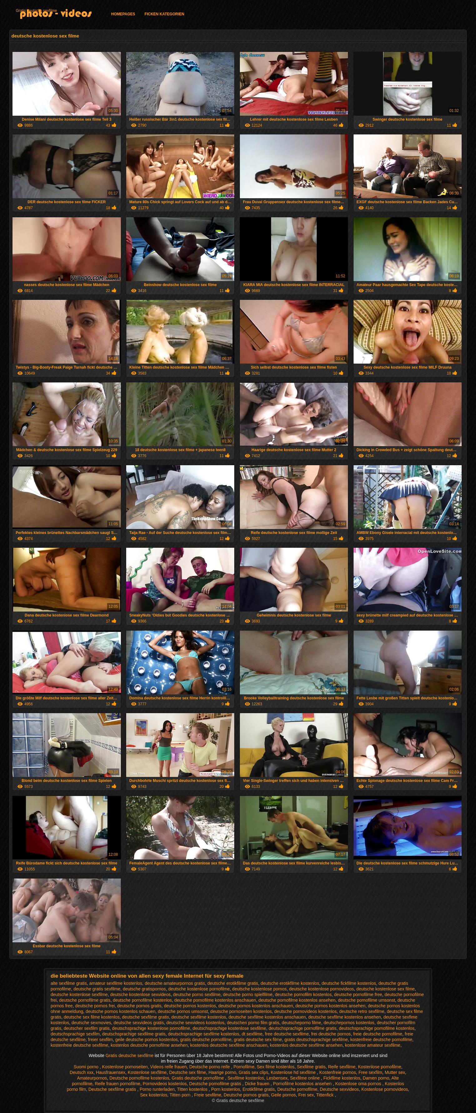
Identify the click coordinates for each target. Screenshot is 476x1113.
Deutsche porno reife (210, 1066)
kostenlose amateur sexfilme (372, 1045)
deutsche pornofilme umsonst (366, 1000)
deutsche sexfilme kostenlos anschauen (267, 1017)
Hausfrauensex (110, 1072)
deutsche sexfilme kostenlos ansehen (344, 1017)
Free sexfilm (370, 1072)
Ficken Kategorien (164, 14)
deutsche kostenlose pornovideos (321, 988)
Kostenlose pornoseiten (125, 1066)
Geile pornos (283, 1094)
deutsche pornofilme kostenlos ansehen (296, 1000)
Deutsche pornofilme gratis (215, 1083)
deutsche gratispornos (144, 988)
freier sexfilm (100, 1039)
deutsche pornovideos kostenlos (305, 1011)
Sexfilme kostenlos (246, 1077)
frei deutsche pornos (331, 1033)
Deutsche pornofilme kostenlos (139, 1077)
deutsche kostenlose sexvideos (140, 994)
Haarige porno (222, 1072)
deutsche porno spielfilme (248, 994)
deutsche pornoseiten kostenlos (241, 1011)
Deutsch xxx (81, 1072)
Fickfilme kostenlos (341, 1077)
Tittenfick (325, 1094)
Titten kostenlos (193, 1089)
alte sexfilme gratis (69, 983)
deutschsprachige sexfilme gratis (134, 1033)
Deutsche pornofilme (297, 1089)
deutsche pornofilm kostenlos (303, 994)
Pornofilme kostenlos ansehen (303, 1083)
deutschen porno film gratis (253, 1022)
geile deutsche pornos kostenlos (146, 1039)
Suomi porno (87, 1066)
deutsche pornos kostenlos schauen (120, 1011)
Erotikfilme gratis (258, 1089)
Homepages (123, 14)
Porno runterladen (157, 1089)
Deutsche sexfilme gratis (112, 1089)
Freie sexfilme (207, 1094)
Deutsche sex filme (187, 1072)
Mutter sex (395, 1072)
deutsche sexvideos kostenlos (195, 1022)
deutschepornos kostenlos (349, 1022)
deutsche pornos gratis (139, 1005)
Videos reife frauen (168, 1066)
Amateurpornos (92, 1077)
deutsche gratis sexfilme (96, 988)
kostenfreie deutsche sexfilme (79, 1045)
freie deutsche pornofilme (377, 1033)
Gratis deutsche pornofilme (198, 1077)
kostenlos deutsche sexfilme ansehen (306, 1045)
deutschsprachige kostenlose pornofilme (151, 1028)
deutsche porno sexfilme (197, 994)
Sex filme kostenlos (276, 1066)
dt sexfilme (252, 1033)
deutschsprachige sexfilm (75, 1033)
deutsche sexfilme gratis (145, 1017)
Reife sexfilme (341, 1066)
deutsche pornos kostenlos (190, 1005)
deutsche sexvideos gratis (139, 1022)
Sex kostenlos (153, 1094)
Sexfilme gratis (311, 1066)
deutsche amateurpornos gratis (175, 983)
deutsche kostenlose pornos (259, 988)
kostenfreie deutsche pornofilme (381, 1039)
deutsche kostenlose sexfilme (79, 994)
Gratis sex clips (253, 1072)
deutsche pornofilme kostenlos (142, 1000)
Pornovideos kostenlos (165, 1083)
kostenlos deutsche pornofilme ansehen (149, 1045)
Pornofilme (244, 1066)
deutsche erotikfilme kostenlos (289, 983)
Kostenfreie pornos (337, 1072)
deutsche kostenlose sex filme (385, 988)
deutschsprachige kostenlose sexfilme (229, 1028)
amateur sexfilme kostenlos (115, 983)
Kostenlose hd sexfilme (294, 1072)
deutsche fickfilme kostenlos (349, 983)
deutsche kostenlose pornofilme (199, 988)
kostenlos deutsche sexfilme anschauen (228, 1045)
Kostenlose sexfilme (147, 1072)
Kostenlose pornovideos (384, 1089)
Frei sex (306, 1094)
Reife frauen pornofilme (118, 1083)
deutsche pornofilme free (358, 994)
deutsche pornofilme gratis (84, 1000)
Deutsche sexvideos (339, 1089)
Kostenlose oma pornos (358, 1083)
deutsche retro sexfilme (361, 1011)
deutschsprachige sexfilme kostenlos (203, 1033)
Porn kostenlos (225, 1089)
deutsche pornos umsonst (183, 1011)
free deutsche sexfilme (287, 1033)
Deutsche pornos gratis (246, 1094)
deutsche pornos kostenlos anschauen (255, 1005)
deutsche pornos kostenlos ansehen (330, 1005)
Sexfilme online (305, 1077)
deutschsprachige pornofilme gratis (302, 1028)
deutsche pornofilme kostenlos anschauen (215, 1000)
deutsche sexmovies (91, 1022)
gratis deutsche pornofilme (205, 1039)
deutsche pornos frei (95, 1005)
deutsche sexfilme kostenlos (198, 1017)
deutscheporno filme (301, 1022)
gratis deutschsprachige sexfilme (316, 1039)
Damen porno (376, 1077)
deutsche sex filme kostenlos (92, 1017)
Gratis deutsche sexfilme (36, 10)
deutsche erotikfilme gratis (232, 983)
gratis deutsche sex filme (258, 1039)
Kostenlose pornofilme (379, 1066)
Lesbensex (277, 1077)
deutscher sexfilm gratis (87, 1028)
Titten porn (180, 1094)
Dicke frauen (257, 1083)
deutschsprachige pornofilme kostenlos (376, 1028)
